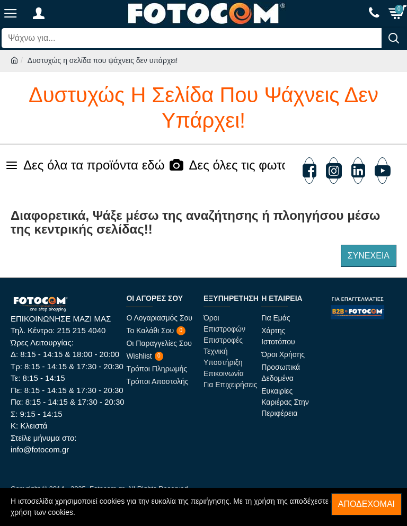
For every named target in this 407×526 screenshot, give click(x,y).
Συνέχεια (369, 255)
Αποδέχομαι (366, 504)
